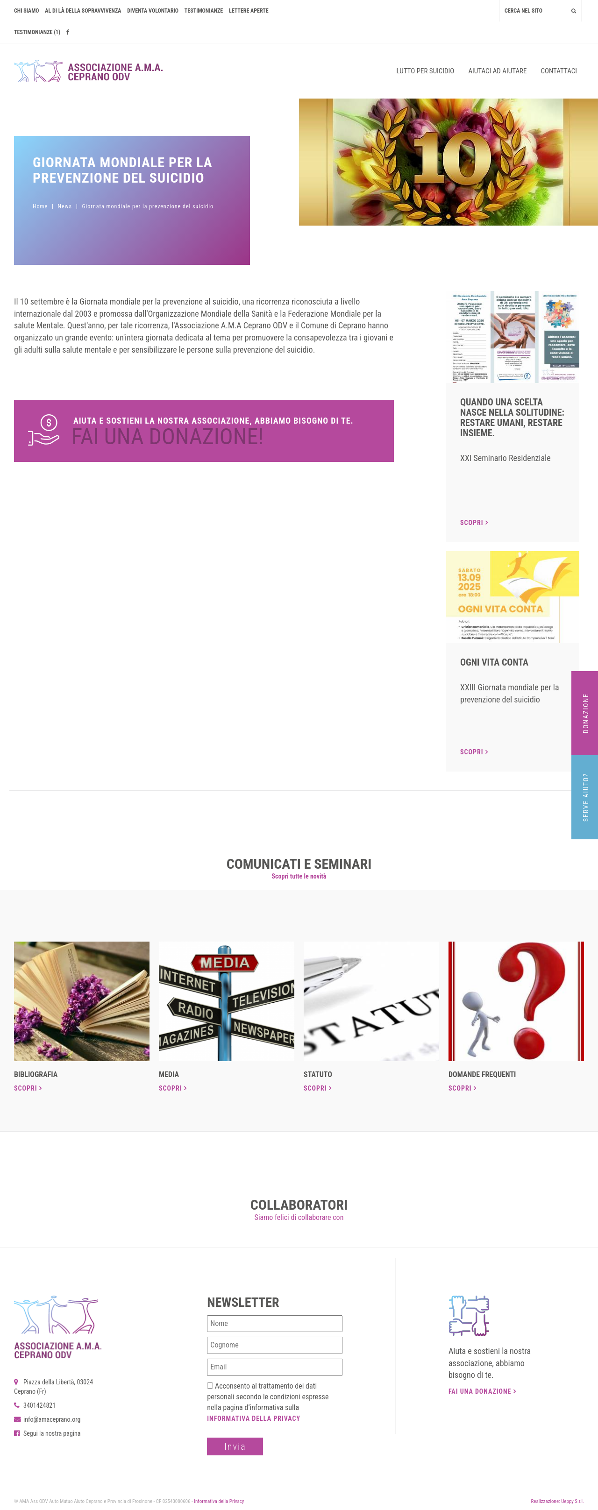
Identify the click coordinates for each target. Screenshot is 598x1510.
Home (40, 206)
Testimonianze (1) (37, 32)
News (65, 206)
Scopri (474, 522)
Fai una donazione (482, 1391)
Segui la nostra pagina (47, 1433)
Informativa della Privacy (253, 1418)
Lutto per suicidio (426, 71)
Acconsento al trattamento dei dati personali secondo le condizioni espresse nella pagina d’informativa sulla (267, 1402)
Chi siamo (26, 10)
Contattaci (559, 71)
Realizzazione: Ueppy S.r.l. (557, 1501)
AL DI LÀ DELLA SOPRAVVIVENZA (83, 10)
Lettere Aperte (249, 10)
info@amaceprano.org (47, 1419)
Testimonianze (204, 10)
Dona (204, 431)
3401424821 (35, 1405)
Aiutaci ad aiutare (497, 71)
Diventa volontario (152, 10)
